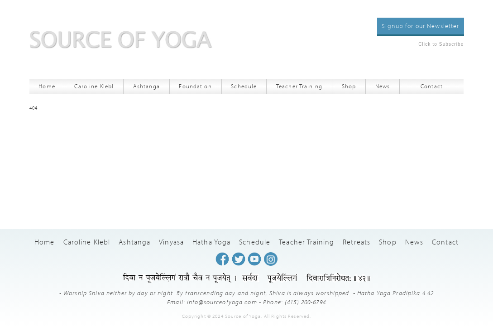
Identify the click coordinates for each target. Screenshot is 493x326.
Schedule (244, 86)
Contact (432, 86)
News (382, 86)
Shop (349, 86)
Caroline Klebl (94, 86)
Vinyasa (171, 241)
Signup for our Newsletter (420, 25)
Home (46, 86)
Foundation (195, 86)
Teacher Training (299, 86)
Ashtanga (146, 86)
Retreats (356, 241)
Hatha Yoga (211, 241)
